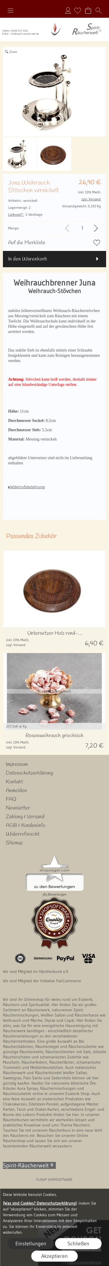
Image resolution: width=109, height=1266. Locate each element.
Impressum (17, 764)
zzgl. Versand (16, 645)
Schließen (78, 1243)
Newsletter (18, 808)
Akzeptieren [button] (54, 1256)
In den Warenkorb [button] (27, 259)
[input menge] (82, 228)
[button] (10, 10)
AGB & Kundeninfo (25, 825)
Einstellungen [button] (30, 1243)
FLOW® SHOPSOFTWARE (54, 1179)
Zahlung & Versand (25, 816)
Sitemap (14, 842)
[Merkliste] (77, 10)
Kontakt (14, 781)
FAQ (11, 799)
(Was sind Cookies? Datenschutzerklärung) (40, 1203)
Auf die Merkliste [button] (26, 242)
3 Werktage (25, 214)
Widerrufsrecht (23, 834)
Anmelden (68, 10)
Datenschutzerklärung (29, 773)
